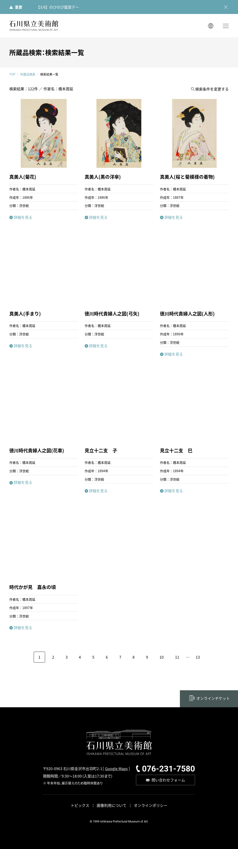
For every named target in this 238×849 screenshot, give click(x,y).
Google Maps (116, 768)
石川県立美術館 (33, 25)
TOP (12, 74)
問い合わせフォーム (168, 780)
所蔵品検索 (27, 74)
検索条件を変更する (212, 89)
